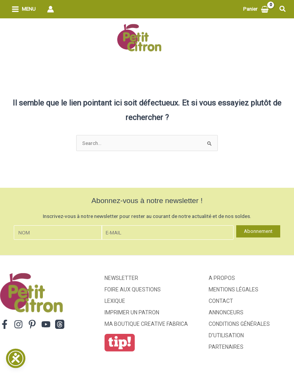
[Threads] (59, 324)
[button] (282, 9)
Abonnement (258, 231)
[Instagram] (18, 324)
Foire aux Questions (133, 289)
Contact (221, 301)
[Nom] (58, 232)
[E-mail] (167, 232)
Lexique (115, 301)
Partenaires (226, 347)
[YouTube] (46, 324)
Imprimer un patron (132, 312)
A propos (222, 278)
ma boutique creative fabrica (146, 324)
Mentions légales (233, 289)
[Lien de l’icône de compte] (50, 9)
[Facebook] (4, 324)
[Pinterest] (32, 324)
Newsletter (121, 278)
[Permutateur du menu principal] (23, 9)
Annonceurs (226, 312)
